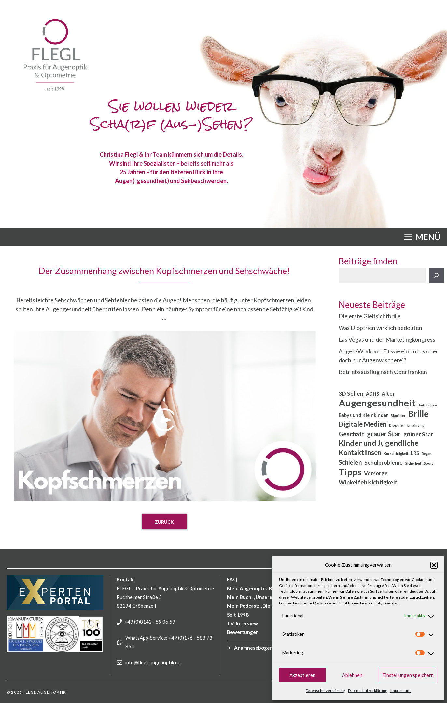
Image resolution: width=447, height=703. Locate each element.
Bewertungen (243, 632)
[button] (434, 565)
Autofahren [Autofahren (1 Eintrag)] (427, 405)
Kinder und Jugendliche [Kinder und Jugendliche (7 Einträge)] (379, 443)
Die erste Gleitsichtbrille (370, 316)
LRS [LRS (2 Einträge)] (415, 453)
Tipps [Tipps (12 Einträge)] (350, 472)
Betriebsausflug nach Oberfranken (383, 371)
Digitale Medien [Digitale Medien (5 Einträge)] (362, 424)
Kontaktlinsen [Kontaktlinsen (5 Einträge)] (360, 452)
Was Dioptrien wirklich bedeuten (380, 327)
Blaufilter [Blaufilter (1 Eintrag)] (398, 415)
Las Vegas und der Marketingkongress (387, 339)
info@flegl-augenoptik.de (152, 662)
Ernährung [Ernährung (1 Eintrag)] (415, 425)
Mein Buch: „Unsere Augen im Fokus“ (269, 597)
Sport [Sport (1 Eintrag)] (428, 463)
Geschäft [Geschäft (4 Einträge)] (351, 434)
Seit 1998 (238, 614)
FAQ (232, 579)
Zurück (164, 521)
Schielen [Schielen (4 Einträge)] (350, 462)
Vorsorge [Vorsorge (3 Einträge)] (376, 473)
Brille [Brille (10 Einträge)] (418, 413)
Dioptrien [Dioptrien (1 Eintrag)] (397, 425)
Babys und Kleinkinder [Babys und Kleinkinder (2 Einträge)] (363, 415)
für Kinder (265, 648)
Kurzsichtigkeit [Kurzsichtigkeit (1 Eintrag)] (396, 453)
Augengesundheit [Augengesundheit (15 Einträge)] (377, 402)
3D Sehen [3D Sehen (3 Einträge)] (351, 393)
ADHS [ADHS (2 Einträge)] (372, 394)
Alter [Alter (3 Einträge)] (388, 393)
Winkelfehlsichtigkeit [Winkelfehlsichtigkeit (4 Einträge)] (368, 482)
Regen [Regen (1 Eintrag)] (427, 453)
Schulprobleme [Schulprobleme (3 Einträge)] (383, 462)
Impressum (400, 690)
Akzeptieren (302, 675)
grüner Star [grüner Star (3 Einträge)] (418, 434)
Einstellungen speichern (408, 675)
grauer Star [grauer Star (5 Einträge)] (384, 434)
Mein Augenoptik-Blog (253, 588)
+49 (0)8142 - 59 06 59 (149, 622)
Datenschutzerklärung (325, 690)
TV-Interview (242, 623)
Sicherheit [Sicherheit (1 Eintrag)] (413, 463)
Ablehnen (352, 675)
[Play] (164, 419)
